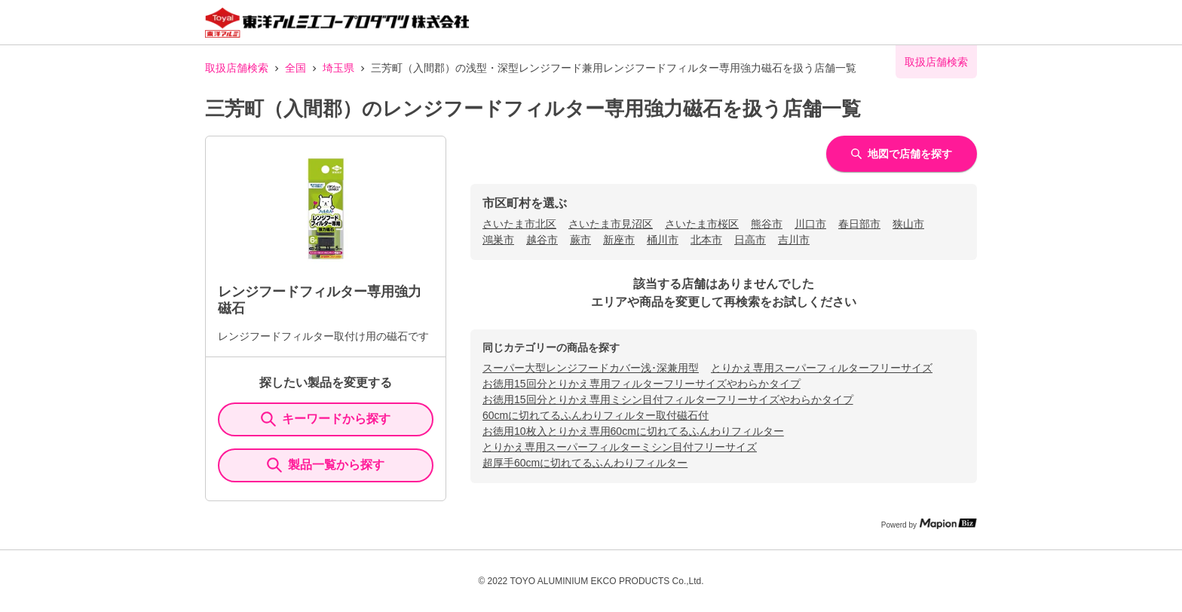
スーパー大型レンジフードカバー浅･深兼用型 (590, 368)
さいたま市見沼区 (610, 224)
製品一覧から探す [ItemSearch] (325, 465)
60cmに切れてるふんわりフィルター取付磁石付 (595, 415)
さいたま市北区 (519, 224)
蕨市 (580, 240)
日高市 (750, 240)
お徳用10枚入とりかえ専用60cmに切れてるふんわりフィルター (633, 431)
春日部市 (859, 224)
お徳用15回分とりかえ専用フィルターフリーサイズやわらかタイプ (641, 384)
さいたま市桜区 (702, 224)
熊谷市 (766, 224)
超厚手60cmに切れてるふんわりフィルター (584, 463)
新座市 (619, 240)
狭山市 (908, 224)
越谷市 (542, 240)
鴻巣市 (498, 240)
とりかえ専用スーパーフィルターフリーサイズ (821, 368)
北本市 (706, 240)
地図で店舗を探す (901, 154)
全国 (295, 68)
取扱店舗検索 (236, 68)
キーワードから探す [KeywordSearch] (325, 419)
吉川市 (794, 240)
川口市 (810, 224)
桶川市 (662, 240)
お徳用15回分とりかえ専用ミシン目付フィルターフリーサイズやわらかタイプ (667, 399)
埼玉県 (338, 68)
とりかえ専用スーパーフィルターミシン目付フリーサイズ (619, 447)
